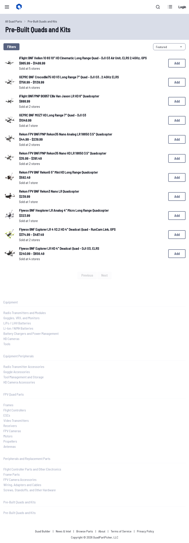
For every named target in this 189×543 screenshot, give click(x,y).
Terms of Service (121, 531)
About (101, 531)
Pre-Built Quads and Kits (42, 21)
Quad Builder (42, 531)
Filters (11, 47)
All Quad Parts (13, 21)
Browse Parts (84, 531)
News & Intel (63, 531)
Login (182, 7)
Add (177, 63)
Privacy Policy (145, 531)
